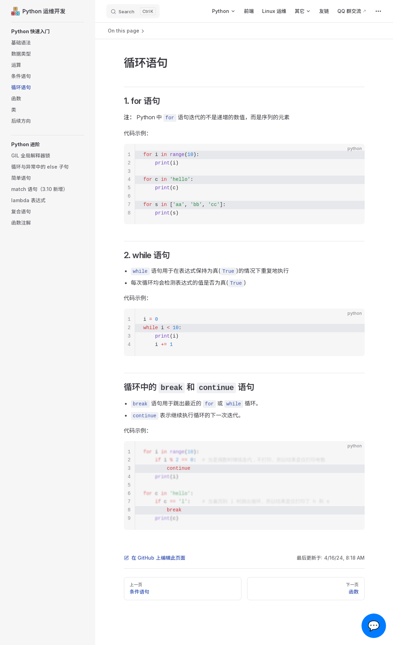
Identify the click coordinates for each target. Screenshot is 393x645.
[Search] (133, 11)
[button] (47, 31)
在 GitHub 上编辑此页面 (154, 558)
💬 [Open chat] (374, 626)
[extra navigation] (378, 11)
